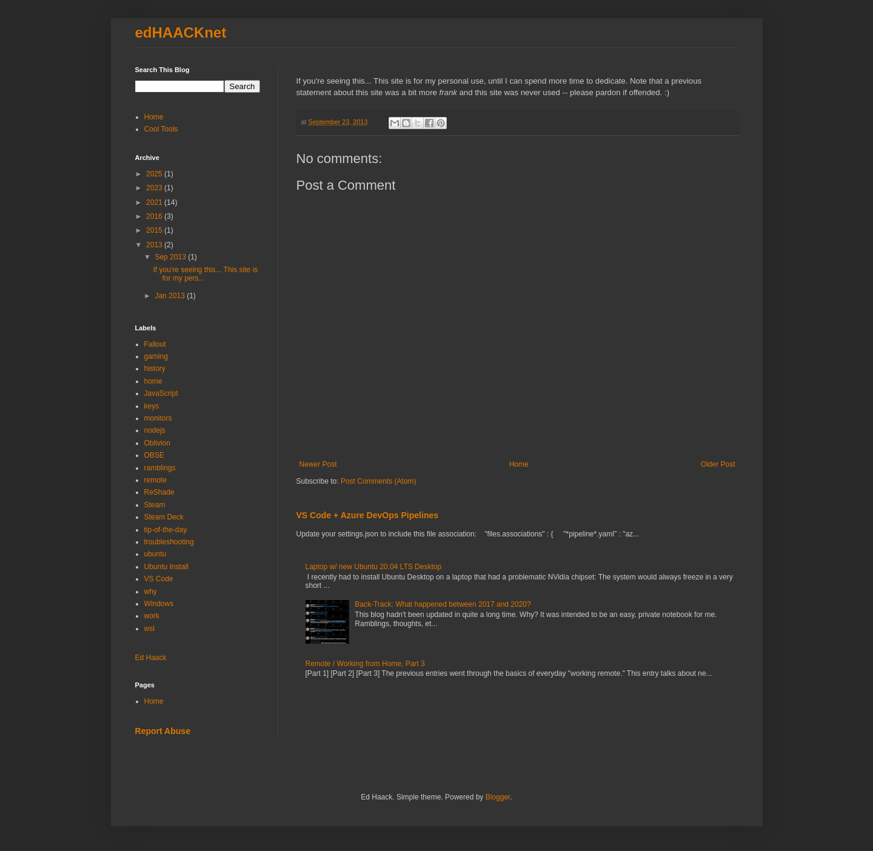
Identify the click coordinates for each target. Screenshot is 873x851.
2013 (155, 245)
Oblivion (157, 443)
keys (151, 406)
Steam (155, 505)
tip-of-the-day (165, 530)
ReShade (159, 492)
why (150, 591)
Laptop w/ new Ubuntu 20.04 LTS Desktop (374, 566)
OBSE (154, 455)
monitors (158, 418)
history (155, 368)
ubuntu (155, 554)
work (151, 616)
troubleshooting (169, 542)
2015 (155, 230)
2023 (155, 188)
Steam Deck (164, 517)
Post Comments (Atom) (378, 481)
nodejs (155, 430)
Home (519, 464)
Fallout (155, 344)
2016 (155, 216)
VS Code (158, 579)
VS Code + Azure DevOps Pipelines (367, 515)
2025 (155, 174)
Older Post (718, 464)
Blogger (498, 797)
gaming (156, 356)
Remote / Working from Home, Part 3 (365, 663)
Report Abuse (162, 731)
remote (155, 480)
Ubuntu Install (166, 566)
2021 (155, 202)
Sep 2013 (171, 257)
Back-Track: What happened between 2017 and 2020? (442, 604)
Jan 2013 (171, 296)
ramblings (160, 468)
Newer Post (318, 464)
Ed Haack (151, 657)
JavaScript (161, 393)
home (153, 381)
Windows (159, 603)
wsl (149, 628)
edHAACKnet (181, 32)
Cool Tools (161, 129)
